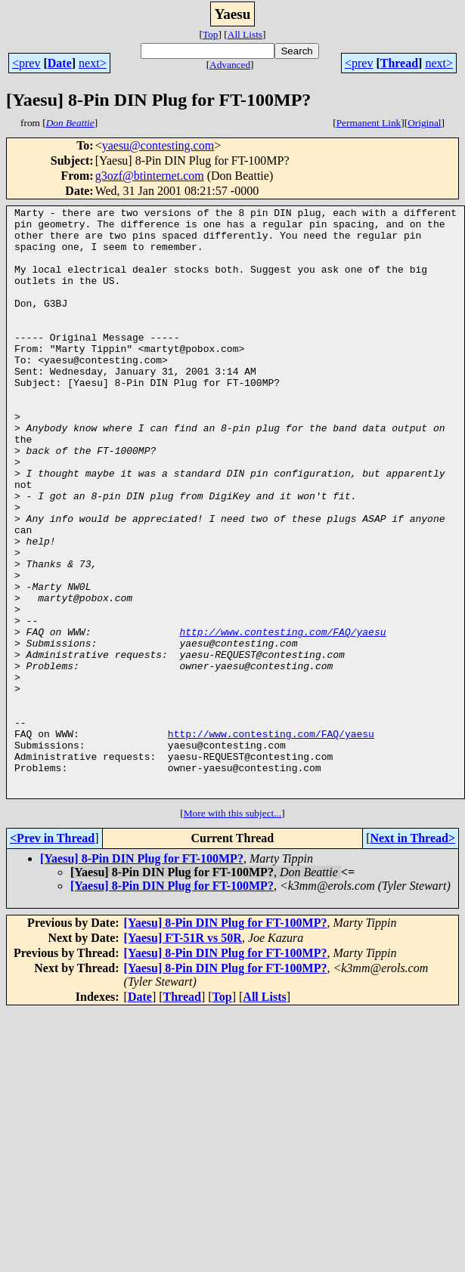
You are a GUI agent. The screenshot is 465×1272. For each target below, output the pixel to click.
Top (211, 34)
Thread (399, 63)
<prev (26, 63)
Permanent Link (368, 122)
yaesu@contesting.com (158, 145)
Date (60, 63)
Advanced (229, 64)
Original (424, 122)
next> (93, 63)
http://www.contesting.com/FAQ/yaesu (282, 717)
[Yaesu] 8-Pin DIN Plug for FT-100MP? (141, 976)
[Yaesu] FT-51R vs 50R (183, 1055)
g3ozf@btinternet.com (149, 175)
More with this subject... (233, 931)
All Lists (245, 34)
